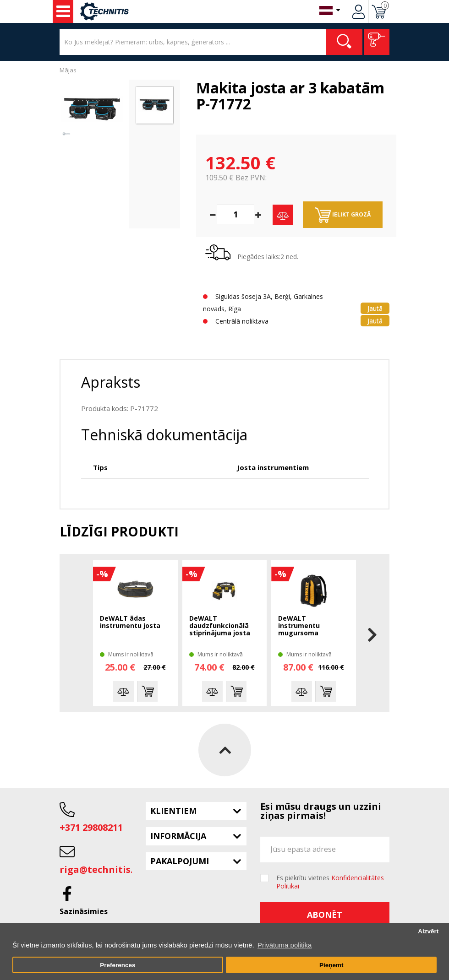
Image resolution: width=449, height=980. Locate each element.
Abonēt (324, 914)
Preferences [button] (117, 965)
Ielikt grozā (343, 215)
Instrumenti (63, 11)
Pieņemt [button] (331, 965)
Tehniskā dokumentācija (164, 435)
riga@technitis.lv (100, 869)
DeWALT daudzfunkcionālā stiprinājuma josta (219, 626)
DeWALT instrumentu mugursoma (299, 626)
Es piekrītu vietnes (330, 882)
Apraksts (110, 382)
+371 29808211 (91, 827)
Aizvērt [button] (428, 931)
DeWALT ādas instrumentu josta (130, 622)
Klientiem (173, 810)
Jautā (375, 308)
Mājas (68, 70)
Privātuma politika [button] (284, 945)
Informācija (178, 835)
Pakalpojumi (179, 860)
